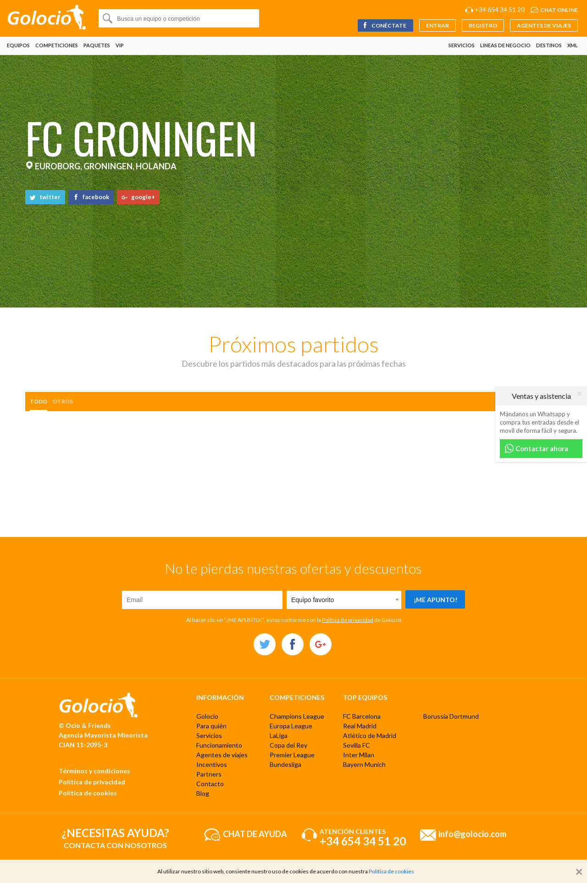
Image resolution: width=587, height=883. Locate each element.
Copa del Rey (288, 745)
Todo (38, 401)
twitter (45, 197)
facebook (91, 197)
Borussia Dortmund (451, 716)
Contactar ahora (536, 448)
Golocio (207, 716)
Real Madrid (360, 726)
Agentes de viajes (544, 25)
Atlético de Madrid (369, 735)
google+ (138, 197)
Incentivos (211, 764)
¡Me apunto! (435, 600)
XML (572, 45)
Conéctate (384, 25)
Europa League (291, 726)
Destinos (549, 45)
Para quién (211, 726)
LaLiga (279, 735)
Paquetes (96, 45)
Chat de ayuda (255, 833)
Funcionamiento (219, 745)
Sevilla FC (356, 745)
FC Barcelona (362, 716)
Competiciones (56, 45)
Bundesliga (285, 764)
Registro (483, 25)
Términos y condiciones (94, 771)
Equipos (18, 45)
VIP (120, 45)
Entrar (437, 25)
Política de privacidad (347, 619)
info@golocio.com (472, 833)
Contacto (210, 784)
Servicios (462, 45)
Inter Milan (358, 755)
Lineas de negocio (505, 45)
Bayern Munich (364, 764)
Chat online (559, 9)
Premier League (292, 755)
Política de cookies (88, 793)
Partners (209, 774)
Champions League (297, 716)
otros (63, 401)
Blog (202, 793)
